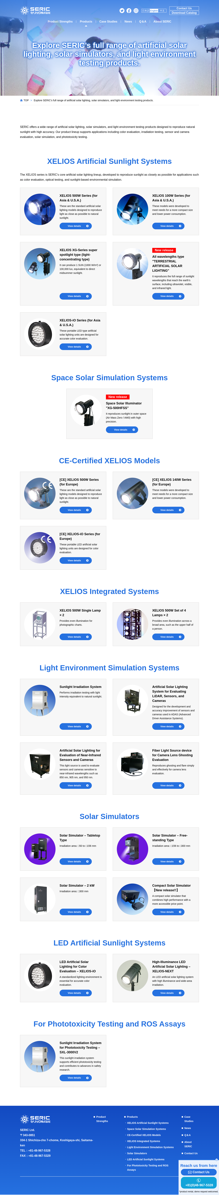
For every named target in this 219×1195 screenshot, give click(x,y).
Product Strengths (60, 21)
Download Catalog (184, 12)
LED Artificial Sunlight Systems (145, 1159)
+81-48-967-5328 (39, 1150)
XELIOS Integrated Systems (143, 1141)
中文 (162, 10)
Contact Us (184, 8)
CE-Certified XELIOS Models (144, 1135)
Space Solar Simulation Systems (146, 1129)
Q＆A (142, 21)
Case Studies (108, 21)
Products (86, 21)
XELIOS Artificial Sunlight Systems (148, 1123)
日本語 (145, 10)
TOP (26, 100)
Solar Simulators (137, 1153)
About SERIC (162, 21)
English (154, 10)
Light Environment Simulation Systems (150, 1147)
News (128, 21)
